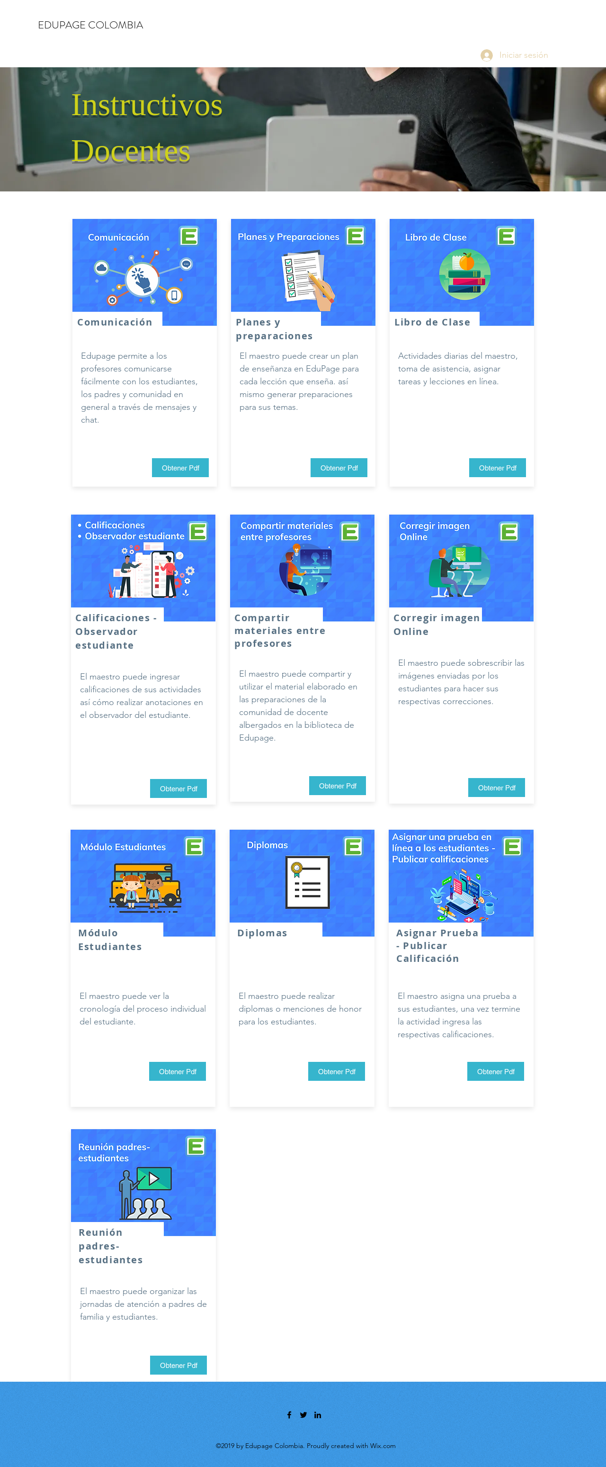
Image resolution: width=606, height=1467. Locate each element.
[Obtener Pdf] (180, 467)
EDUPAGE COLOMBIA (90, 25)
